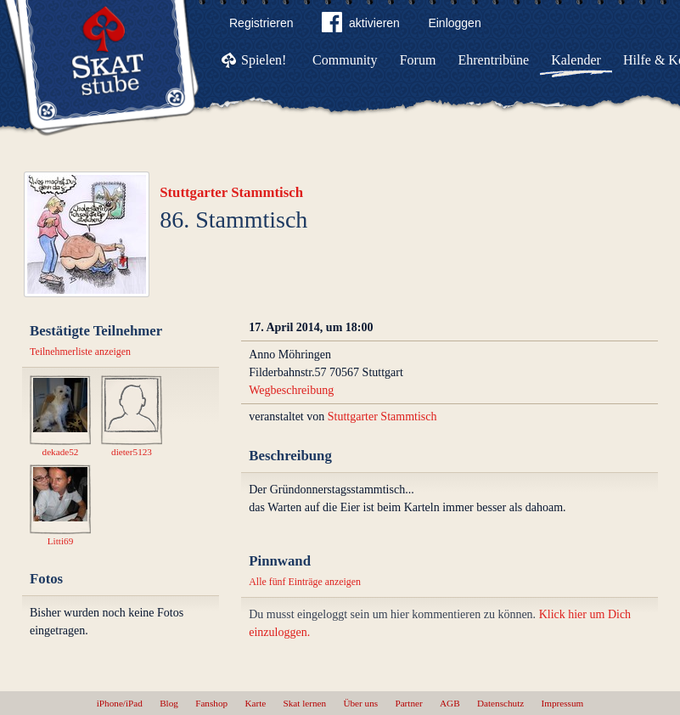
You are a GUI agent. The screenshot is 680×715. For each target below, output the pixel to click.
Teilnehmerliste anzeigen (80, 352)
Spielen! (263, 60)
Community (344, 60)
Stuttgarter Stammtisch (231, 192)
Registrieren (261, 23)
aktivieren (361, 25)
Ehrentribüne (494, 60)
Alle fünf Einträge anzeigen (305, 582)
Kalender (576, 60)
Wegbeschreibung (291, 390)
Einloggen (454, 23)
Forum (418, 60)
